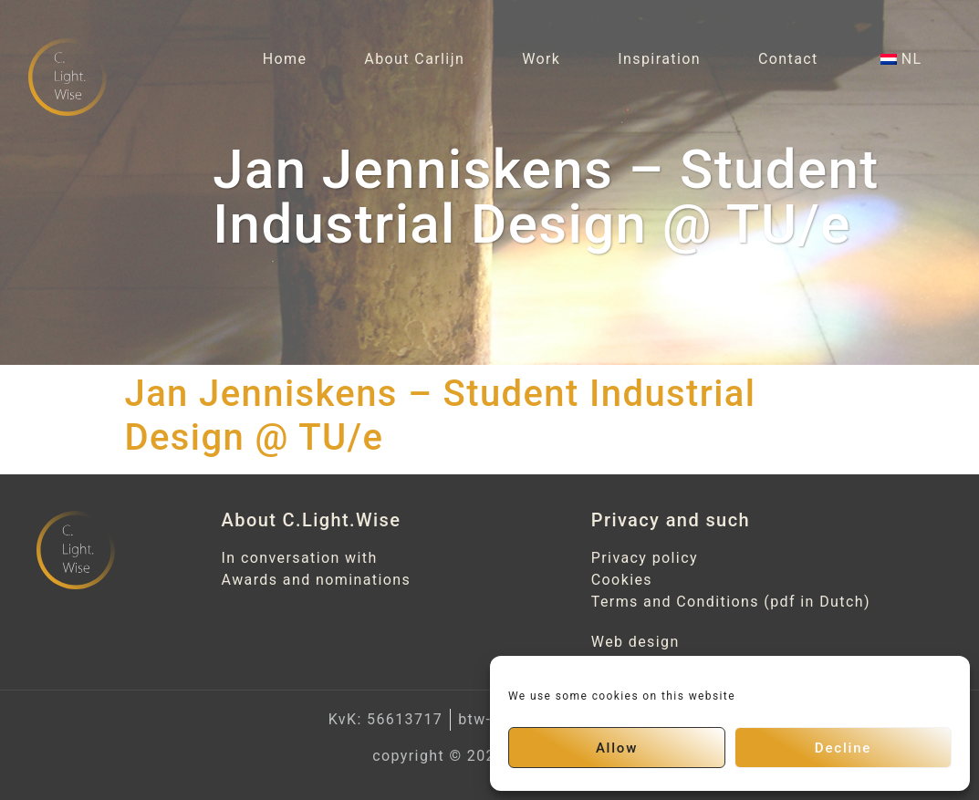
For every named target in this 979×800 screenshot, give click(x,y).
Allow (617, 748)
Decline (843, 748)
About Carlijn (414, 59)
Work (541, 59)
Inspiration (659, 59)
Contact (788, 59)
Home (285, 59)
